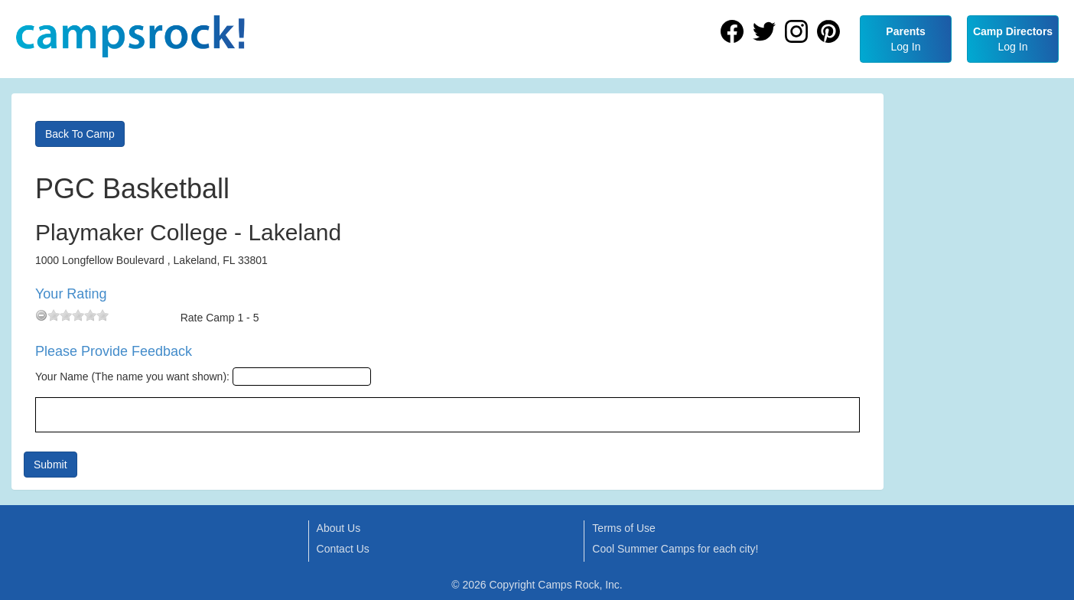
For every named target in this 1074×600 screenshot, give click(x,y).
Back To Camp (80, 134)
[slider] (78, 315)
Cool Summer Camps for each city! (675, 549)
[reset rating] (41, 315)
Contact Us (343, 549)
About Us (339, 528)
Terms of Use (623, 528)
